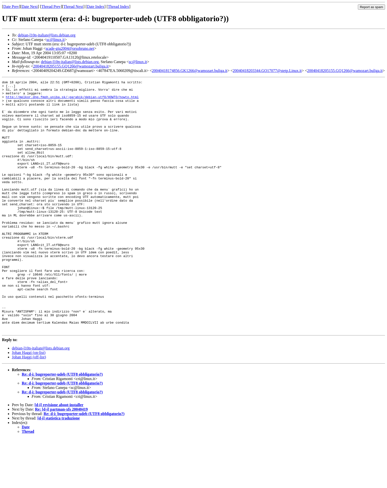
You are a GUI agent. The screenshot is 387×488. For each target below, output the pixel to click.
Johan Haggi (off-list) (29, 407)
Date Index (95, 6)
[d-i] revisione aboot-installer (59, 455)
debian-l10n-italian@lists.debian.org (47, 35)
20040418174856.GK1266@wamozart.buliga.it (189, 71)
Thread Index (118, 6)
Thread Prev (51, 6)
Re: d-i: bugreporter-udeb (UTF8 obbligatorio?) (62, 424)
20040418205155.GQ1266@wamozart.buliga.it (71, 66)
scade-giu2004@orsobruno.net (70, 48)
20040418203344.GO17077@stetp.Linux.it (267, 71)
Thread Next (73, 6)
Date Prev (11, 6)
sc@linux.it (55, 39)
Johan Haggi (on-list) (28, 403)
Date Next (30, 6)
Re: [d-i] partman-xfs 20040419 (61, 459)
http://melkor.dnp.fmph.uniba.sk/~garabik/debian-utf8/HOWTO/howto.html (72, 100)
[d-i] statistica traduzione (59, 468)
